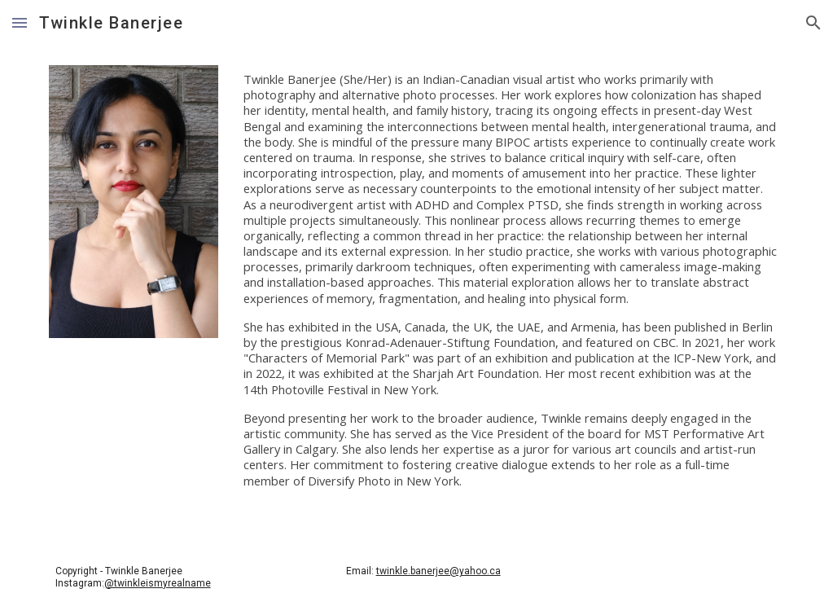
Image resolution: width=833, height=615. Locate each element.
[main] (510, 286)
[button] (19, 22)
